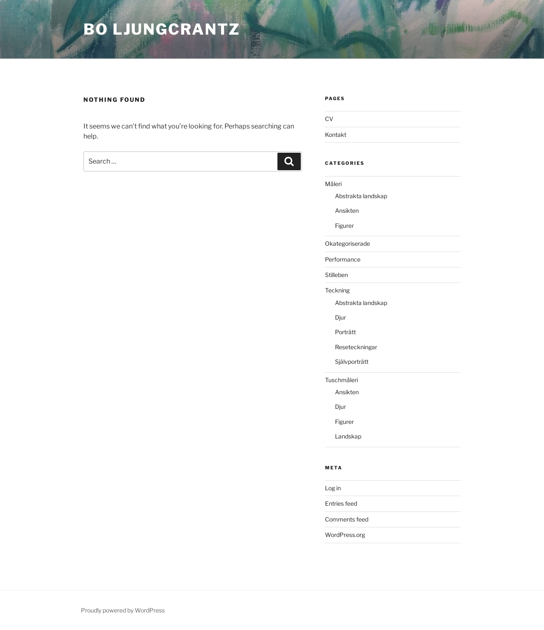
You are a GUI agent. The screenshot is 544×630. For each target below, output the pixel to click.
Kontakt (335, 134)
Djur (340, 317)
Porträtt (345, 331)
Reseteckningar (356, 346)
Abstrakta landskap (361, 195)
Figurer (344, 225)
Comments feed (346, 519)
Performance (342, 259)
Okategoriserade (347, 243)
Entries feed (341, 503)
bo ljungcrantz (161, 29)
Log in (333, 487)
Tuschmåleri (341, 379)
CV (329, 118)
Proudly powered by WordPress (123, 610)
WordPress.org (345, 534)
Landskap (348, 436)
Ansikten (347, 210)
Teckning (337, 290)
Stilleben (336, 274)
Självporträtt (351, 361)
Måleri (333, 183)
